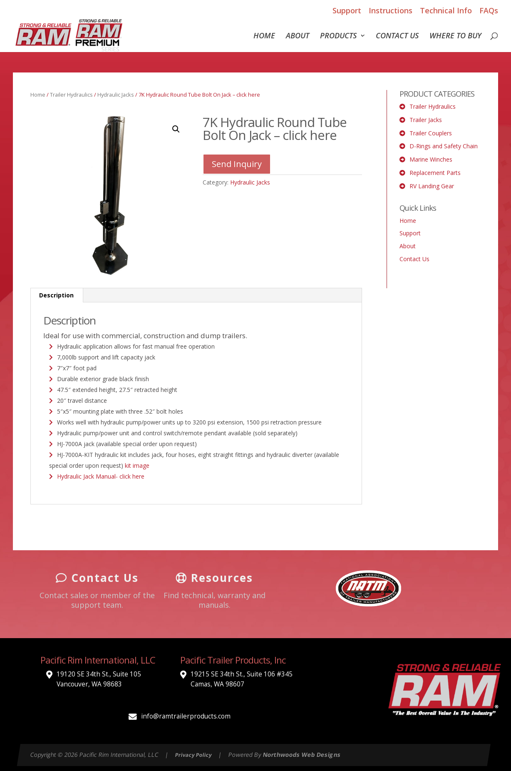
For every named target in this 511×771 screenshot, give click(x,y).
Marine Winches (430, 159)
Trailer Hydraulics (71, 94)
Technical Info (446, 10)
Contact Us (397, 36)
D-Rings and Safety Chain (443, 146)
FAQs (488, 10)
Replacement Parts (435, 173)
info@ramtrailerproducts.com (186, 716)
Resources (214, 577)
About (297, 36)
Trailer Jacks (425, 120)
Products (338, 36)
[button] (176, 129)
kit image (137, 465)
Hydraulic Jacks (115, 94)
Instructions (390, 10)
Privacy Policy (194, 755)
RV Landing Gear (431, 186)
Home (264, 36)
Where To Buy (455, 36)
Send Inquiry (237, 164)
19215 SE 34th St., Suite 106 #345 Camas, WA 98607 (242, 679)
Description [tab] (56, 295)
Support (346, 10)
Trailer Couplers (430, 133)
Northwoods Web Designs (302, 755)
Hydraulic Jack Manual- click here (100, 476)
